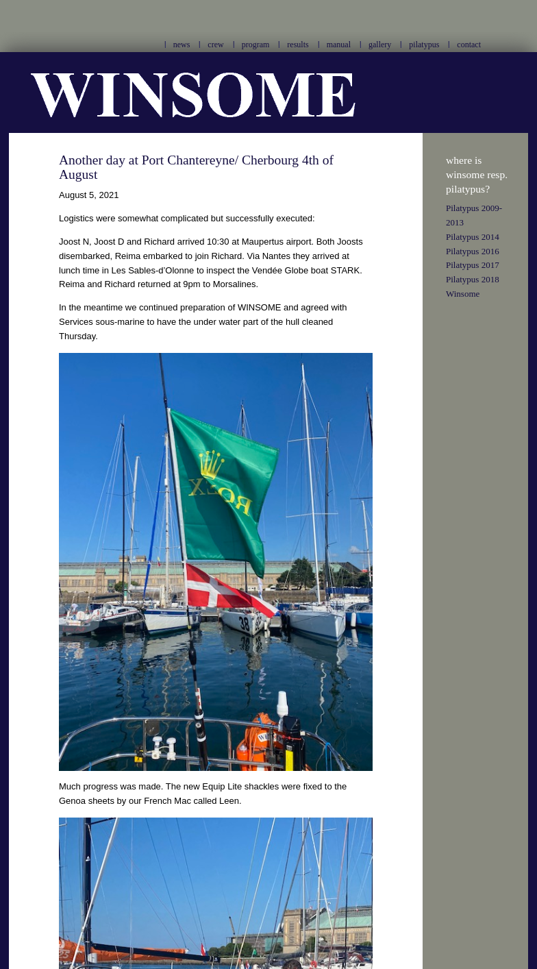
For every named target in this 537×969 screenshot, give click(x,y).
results (297, 44)
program (256, 44)
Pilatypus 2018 (472, 279)
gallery (380, 44)
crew (215, 44)
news (181, 44)
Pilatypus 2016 (472, 251)
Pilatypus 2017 (472, 265)
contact (469, 44)
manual (339, 44)
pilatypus (424, 44)
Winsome (462, 294)
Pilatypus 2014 (472, 237)
